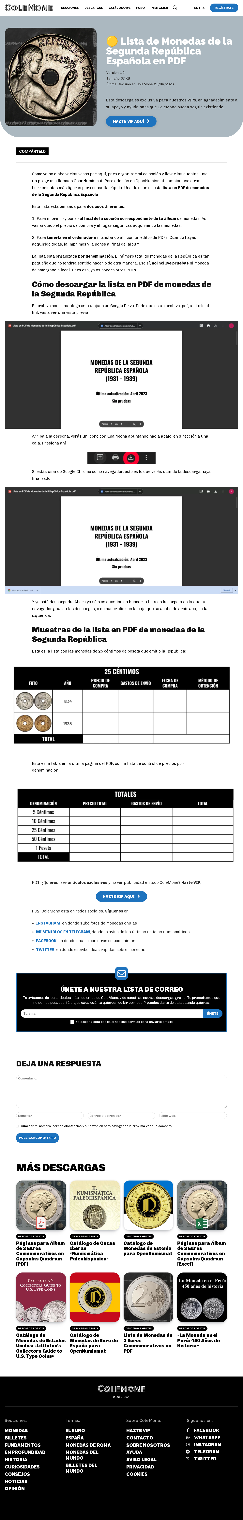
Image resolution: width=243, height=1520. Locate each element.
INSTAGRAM (48, 923)
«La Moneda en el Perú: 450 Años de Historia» (198, 1341)
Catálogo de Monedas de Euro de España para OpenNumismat (94, 1343)
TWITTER (45, 949)
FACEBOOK (46, 941)
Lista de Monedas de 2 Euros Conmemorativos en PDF (148, 1343)
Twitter (205, 1459)
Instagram (207, 1445)
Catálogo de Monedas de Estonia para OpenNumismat (148, 1249)
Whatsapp (207, 1438)
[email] (112, 1014)
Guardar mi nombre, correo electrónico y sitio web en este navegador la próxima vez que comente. (97, 1126)
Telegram (207, 1452)
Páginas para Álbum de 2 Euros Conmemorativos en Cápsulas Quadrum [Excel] (201, 1254)
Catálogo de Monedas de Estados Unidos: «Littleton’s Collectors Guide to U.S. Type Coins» (41, 1346)
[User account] (199, 8)
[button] (174, 7)
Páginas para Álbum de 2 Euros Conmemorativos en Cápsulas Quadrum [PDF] (40, 1254)
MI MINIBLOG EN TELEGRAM (63, 932)
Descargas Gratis (31, 1236)
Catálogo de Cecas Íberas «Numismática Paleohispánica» (92, 1251)
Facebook (206, 1431)
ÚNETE (213, 1014)
